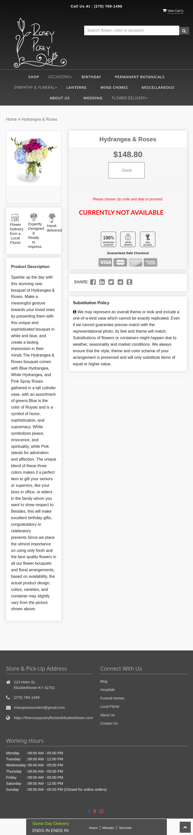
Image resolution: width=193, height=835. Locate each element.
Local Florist (109, 707)
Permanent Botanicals (140, 76)
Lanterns (76, 87)
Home (11, 119)
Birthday (91, 76)
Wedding (93, 98)
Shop (33, 76)
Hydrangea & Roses (39, 119)
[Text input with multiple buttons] (131, 30)
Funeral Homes (112, 698)
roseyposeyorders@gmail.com (39, 707)
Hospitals (107, 690)
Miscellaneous (158, 87)
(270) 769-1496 (108, 6)
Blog (103, 681)
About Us (60, 98)
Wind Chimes (114, 87)
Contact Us (109, 723)
